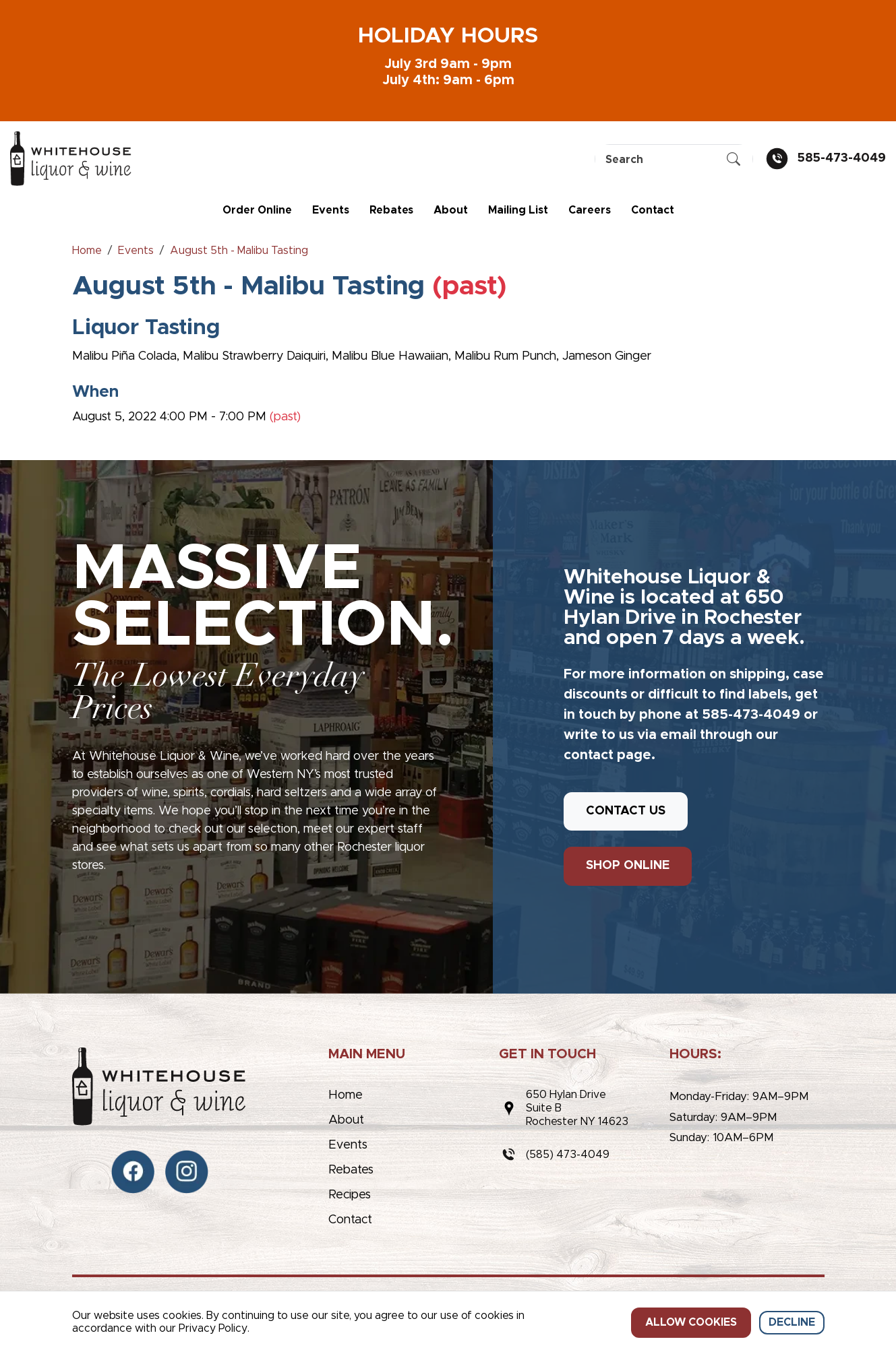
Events (330, 210)
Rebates (391, 210)
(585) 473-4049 (567, 1154)
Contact (652, 210)
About (451, 210)
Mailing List (518, 210)
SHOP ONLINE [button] (627, 866)
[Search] (673, 160)
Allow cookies (691, 1322)
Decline (792, 1322)
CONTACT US (625, 811)
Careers (589, 210)
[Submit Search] (733, 159)
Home (345, 1095)
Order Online (257, 210)
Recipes (349, 1195)
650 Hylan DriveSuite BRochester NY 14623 (577, 1108)
